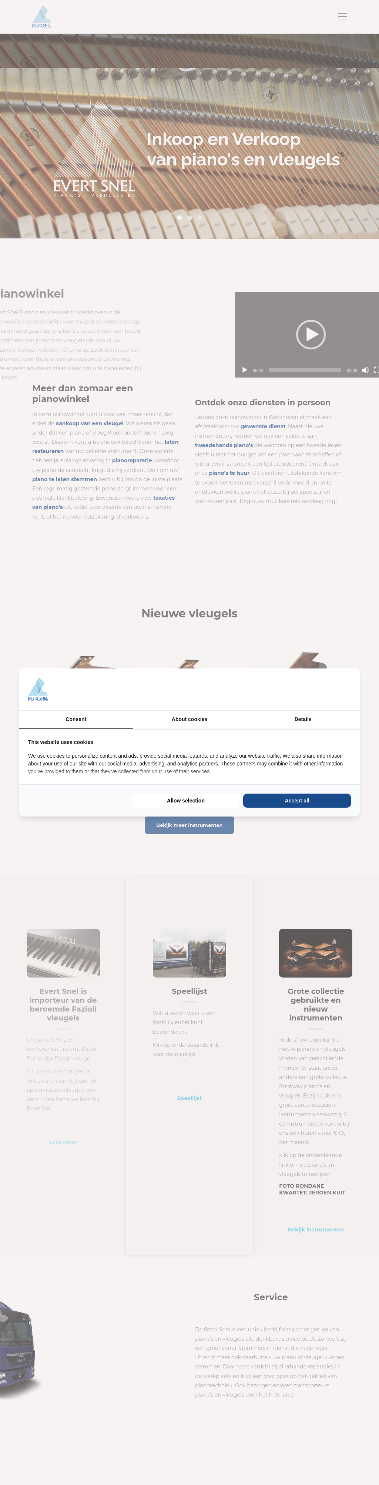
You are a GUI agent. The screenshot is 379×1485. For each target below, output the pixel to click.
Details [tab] (303, 719)
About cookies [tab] (189, 719)
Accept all (297, 801)
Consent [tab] (76, 719)
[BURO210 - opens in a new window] (323, 689)
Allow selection (186, 801)
